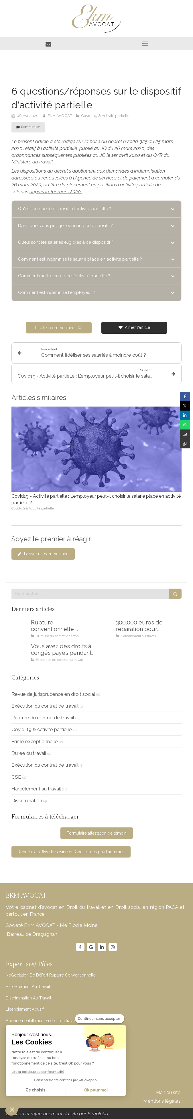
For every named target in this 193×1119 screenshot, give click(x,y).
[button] (12, 1109)
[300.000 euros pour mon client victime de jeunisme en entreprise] (105, 628)
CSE (16, 777)
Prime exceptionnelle (34, 741)
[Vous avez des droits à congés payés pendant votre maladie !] (20, 652)
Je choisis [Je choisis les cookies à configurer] (36, 1090)
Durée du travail (28, 753)
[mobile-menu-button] (144, 43)
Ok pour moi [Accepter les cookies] (96, 1090)
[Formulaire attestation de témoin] (96, 833)
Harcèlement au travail (36, 789)
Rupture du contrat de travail (42, 717)
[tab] (96, 208)
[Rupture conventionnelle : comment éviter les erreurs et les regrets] (20, 628)
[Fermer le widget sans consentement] (99, 1018)
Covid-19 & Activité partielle (41, 729)
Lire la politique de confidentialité (37, 1072)
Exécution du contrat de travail (44, 706)
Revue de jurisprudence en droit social (53, 694)
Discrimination (26, 800)
